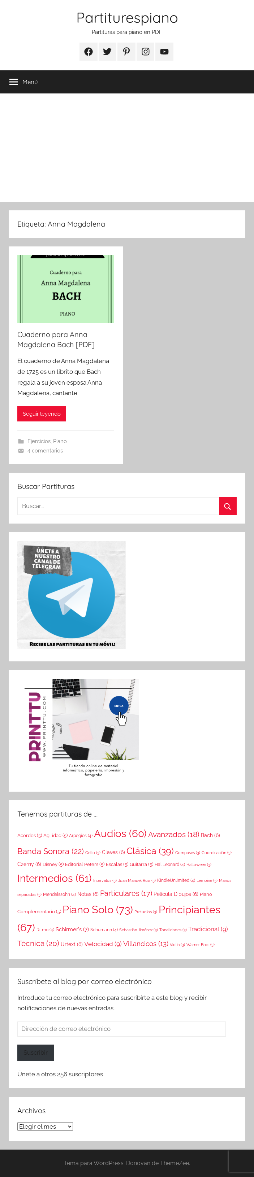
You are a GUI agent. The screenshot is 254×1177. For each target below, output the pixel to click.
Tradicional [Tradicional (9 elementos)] (208, 929)
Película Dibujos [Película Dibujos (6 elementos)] (176, 894)
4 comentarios (45, 450)
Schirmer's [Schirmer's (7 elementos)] (72, 929)
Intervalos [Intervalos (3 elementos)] (105, 880)
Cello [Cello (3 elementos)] (92, 852)
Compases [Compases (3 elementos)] (187, 852)
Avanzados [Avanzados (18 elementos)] (173, 834)
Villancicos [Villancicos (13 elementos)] (145, 944)
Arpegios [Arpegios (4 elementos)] (80, 835)
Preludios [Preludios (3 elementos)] (145, 912)
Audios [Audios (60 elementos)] (120, 834)
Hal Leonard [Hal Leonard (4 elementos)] (170, 864)
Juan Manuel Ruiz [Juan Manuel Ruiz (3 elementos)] (137, 880)
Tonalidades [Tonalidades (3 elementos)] (173, 930)
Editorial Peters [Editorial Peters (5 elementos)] (84, 864)
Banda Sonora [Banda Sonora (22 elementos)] (50, 851)
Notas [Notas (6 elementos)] (88, 894)
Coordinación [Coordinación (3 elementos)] (217, 852)
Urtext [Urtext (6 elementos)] (72, 944)
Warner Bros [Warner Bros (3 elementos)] (200, 944)
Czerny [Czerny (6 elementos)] (29, 864)
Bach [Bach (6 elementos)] (210, 835)
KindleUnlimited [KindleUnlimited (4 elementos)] (176, 880)
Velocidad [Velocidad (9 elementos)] (103, 944)
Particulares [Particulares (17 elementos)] (126, 893)
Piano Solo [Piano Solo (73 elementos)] (98, 909)
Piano (60, 441)
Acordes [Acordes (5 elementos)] (29, 835)
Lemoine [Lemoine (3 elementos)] (207, 880)
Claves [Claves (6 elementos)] (113, 852)
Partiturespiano (127, 17)
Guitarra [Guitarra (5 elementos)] (141, 864)
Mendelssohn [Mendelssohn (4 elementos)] (59, 894)
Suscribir (35, 1052)
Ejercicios (39, 441)
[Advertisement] (127, 147)
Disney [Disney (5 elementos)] (53, 864)
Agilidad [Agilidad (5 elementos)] (55, 835)
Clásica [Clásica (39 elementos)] (150, 850)
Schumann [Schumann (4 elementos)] (104, 929)
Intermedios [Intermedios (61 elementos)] (54, 878)
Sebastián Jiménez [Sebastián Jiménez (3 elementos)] (138, 930)
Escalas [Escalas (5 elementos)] (117, 864)
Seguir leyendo (42, 414)
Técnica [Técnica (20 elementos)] (38, 943)
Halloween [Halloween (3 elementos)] (198, 864)
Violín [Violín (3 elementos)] (177, 944)
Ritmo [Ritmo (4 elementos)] (45, 929)
